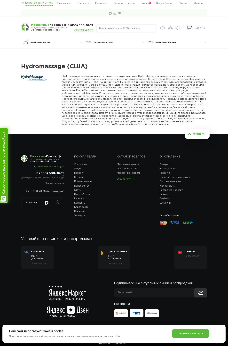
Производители (83, 181)
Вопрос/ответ (82, 186)
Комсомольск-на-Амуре (39, 3)
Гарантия (165, 173)
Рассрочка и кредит (171, 190)
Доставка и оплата (124, 3)
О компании (63, 3)
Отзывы (198, 3)
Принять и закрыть (190, 334)
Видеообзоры (164, 3)
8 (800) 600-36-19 (80, 25)
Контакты (80, 203)
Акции (145, 3)
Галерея (79, 199)
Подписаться (38, 263)
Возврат (164, 164)
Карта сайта (81, 207)
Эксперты (80, 216)
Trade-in (164, 199)
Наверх (199, 134)
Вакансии (79, 211)
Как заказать (167, 186)
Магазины (100, 3)
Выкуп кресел (168, 169)
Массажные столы (127, 169)
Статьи (183, 3)
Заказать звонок (83, 30)
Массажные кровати (129, 173)
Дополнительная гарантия (175, 177)
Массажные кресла (128, 164)
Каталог (82, 3)
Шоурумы (165, 203)
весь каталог (124, 179)
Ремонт (164, 194)
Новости (79, 173)
